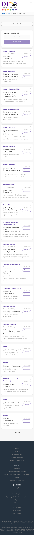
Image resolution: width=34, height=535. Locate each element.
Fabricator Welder (9, 244)
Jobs (8, 13)
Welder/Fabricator (9, 71)
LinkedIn (18, 514)
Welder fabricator (9, 164)
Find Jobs (17, 488)
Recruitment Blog (17, 455)
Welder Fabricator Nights (11, 89)
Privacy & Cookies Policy (17, 461)
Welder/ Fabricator (9, 127)
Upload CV (17, 491)
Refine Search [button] (17, 24)
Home (3, 13)
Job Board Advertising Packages (17, 471)
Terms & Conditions (17, 458)
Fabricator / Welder (9, 324)
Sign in (17, 477)
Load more (17, 432)
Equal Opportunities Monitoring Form (17, 497)
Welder (5, 346)
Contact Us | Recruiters (17, 480)
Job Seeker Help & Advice (17, 494)
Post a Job (17, 468)
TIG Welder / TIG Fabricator (12, 288)
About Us (17, 452)
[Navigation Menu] (31, 3)
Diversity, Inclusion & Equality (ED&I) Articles (17, 474)
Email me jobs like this (11, 33)
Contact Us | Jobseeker (17, 503)
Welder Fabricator (9, 51)
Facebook (18, 507)
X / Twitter (18, 511)
